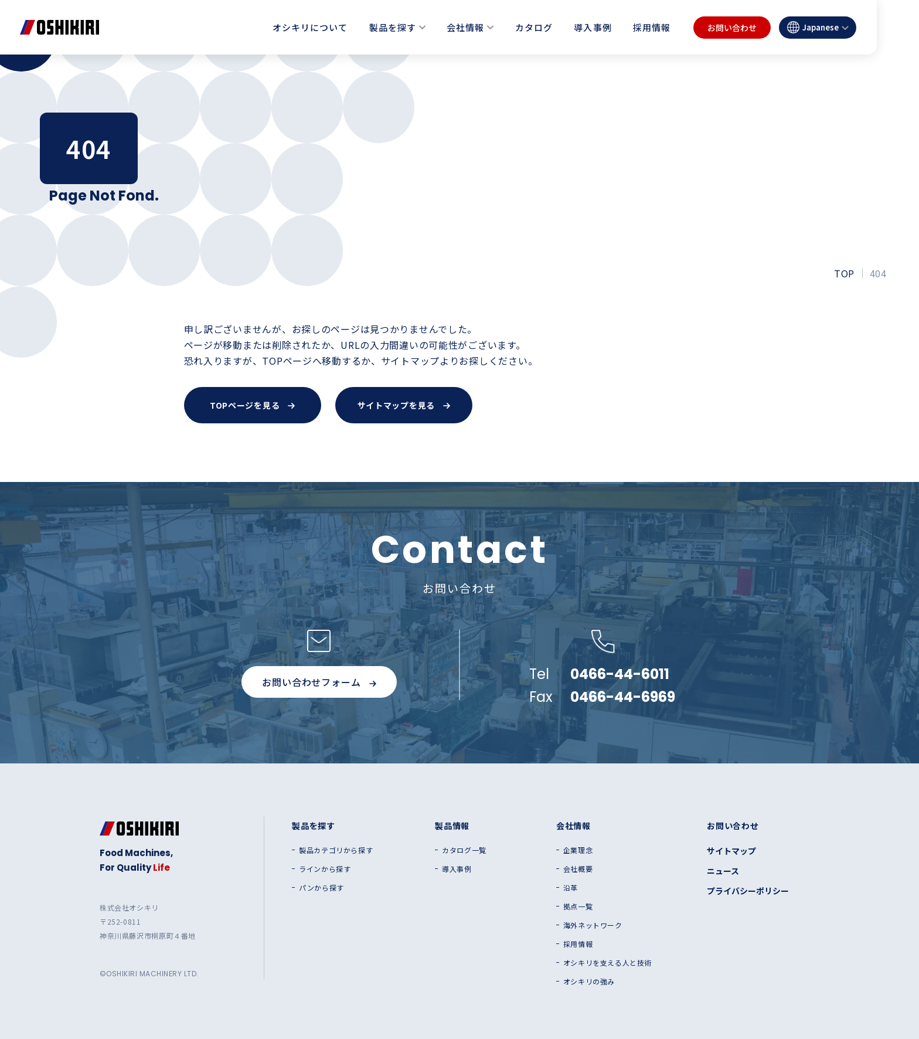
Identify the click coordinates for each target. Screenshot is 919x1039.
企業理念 (578, 850)
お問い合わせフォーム (319, 682)
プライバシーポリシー (748, 891)
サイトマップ (731, 851)
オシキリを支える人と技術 (607, 962)
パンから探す (321, 887)
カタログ (534, 27)
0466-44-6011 (619, 674)
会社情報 (465, 27)
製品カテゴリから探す (336, 850)
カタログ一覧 (464, 850)
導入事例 (592, 27)
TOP (844, 273)
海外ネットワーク (592, 925)
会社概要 (578, 868)
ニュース (723, 871)
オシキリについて (310, 27)
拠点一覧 (578, 906)
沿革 (570, 887)
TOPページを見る (252, 405)
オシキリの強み (589, 981)
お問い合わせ (732, 27)
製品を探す (392, 27)
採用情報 (651, 27)
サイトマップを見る (404, 405)
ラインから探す (324, 868)
